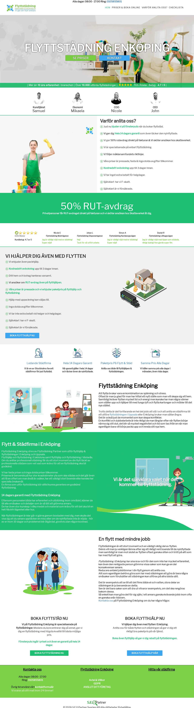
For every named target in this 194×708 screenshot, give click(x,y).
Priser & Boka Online (126, 7)
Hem (107, 7)
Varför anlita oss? (154, 7)
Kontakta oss (106, 600)
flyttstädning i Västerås (79, 457)
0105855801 (114, 1)
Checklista (176, 7)
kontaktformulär (44, 687)
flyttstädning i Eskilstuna (31, 457)
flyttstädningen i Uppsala (123, 414)
